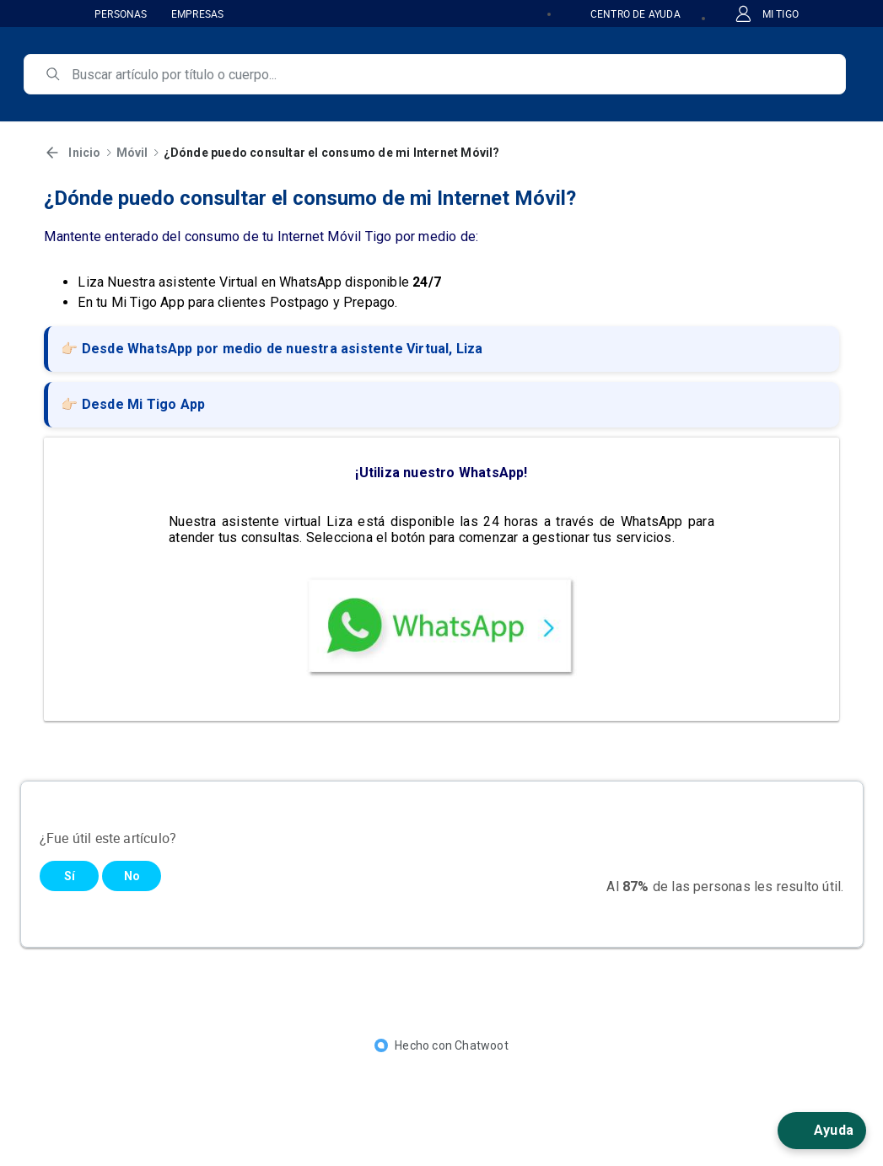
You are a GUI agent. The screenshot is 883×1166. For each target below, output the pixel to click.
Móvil (132, 152)
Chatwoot (482, 1045)
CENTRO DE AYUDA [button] (625, 13)
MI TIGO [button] (767, 14)
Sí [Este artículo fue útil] (69, 876)
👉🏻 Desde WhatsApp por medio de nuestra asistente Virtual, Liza (271, 349)
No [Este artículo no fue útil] (132, 876)
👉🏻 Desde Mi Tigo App (133, 404)
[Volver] (52, 152)
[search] (446, 74)
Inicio (84, 152)
